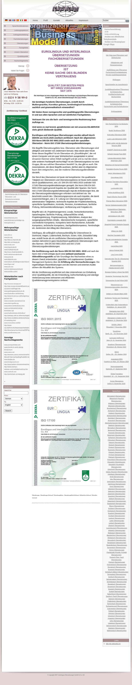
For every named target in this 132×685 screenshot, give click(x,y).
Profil (45, 20)
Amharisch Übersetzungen (117, 411)
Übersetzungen (23, 43)
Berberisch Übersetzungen (117, 430)
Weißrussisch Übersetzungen (116, 630)
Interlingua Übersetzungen (116, 484)
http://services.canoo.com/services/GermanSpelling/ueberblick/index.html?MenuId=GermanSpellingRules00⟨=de (29, 356)
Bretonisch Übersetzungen (116, 435)
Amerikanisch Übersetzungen (117, 408)
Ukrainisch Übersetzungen (116, 616)
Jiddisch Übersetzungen (117, 499)
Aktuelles (69, 20)
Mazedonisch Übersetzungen (116, 535)
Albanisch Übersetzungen (116, 406)
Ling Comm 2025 (116, 254)
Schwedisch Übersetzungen (116, 574)
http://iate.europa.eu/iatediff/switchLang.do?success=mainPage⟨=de (18, 287)
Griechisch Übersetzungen (116, 469)
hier (79, 97)
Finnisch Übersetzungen (117, 455)
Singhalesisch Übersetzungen (117, 582)
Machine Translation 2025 (116, 235)
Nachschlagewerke (21, 61)
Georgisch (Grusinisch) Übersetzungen (116, 466)
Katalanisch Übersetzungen (116, 503)
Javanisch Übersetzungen (116, 496)
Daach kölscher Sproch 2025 (116, 197)
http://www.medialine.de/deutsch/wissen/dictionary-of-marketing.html (21, 319)
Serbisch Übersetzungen (116, 577)
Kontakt (56, 20)
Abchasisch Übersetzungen (116, 396)
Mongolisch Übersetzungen (117, 540)
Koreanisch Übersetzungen (117, 511)
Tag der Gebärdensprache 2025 (116, 205)
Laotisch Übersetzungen (117, 518)
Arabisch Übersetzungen (117, 413)
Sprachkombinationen (20, 26)
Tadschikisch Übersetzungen (116, 594)
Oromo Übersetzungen (116, 550)
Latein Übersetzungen (116, 520)
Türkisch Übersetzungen (116, 611)
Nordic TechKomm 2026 (117, 130)
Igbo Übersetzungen (116, 479)
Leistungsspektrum (21, 30)
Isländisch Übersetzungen (116, 489)
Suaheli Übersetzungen (116, 591)
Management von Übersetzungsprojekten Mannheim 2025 (116, 287)
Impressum (83, 20)
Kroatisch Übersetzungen (116, 513)
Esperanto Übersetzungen (116, 450)
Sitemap (21, 66)
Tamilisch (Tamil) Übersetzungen (117, 596)
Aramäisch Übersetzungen (117, 418)
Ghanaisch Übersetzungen (116, 462)
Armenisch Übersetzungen (117, 420)
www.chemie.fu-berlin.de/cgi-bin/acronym (13, 348)
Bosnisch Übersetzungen (116, 433)
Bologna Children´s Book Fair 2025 (116, 272)
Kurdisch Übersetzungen (117, 516)
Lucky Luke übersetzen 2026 (116, 139)
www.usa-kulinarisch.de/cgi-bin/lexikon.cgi (13, 309)
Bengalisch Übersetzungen (117, 428)
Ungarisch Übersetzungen (116, 618)
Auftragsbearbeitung (21, 35)
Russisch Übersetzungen (116, 569)
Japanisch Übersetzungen (116, 494)
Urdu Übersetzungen (117, 621)
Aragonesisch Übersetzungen (117, 415)
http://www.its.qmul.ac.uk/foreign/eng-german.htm (16, 297)
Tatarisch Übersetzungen (116, 599)
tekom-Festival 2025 (116, 250)
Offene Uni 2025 (116, 231)
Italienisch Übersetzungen (116, 491)
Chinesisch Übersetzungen (117, 440)
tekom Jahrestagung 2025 (116, 173)
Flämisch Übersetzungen (116, 457)
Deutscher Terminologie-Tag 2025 (117, 276)
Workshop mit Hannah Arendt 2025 (116, 165)
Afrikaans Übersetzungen (116, 403)
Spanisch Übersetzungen (116, 589)
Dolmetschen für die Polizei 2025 (117, 280)
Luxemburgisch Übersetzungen (116, 528)
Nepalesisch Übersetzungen (116, 542)
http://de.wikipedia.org (113, 644)
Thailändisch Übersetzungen (116, 601)
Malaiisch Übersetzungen (116, 530)
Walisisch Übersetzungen (116, 628)
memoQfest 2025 (116, 246)
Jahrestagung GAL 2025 (116, 216)
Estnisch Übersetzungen (117, 452)
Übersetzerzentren (11, 201)
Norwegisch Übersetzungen (116, 547)
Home (35, 20)
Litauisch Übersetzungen (116, 525)
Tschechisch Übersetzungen (116, 604)
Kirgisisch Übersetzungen (116, 508)
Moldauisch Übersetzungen (117, 538)
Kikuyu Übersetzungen (116, 506)
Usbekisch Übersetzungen (116, 623)
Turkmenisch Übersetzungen (116, 608)
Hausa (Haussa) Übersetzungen (116, 472)
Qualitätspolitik (23, 56)
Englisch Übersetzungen (117, 447)
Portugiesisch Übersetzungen (117, 564)
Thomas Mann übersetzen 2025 (116, 201)
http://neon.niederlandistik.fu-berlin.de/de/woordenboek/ (13, 253)
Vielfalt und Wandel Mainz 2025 (116, 294)
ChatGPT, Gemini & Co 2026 (116, 150)
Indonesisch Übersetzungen (116, 481)
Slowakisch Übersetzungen (117, 584)
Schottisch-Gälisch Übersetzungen (116, 572)
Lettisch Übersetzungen (117, 523)
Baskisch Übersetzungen (116, 425)
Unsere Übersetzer (21, 52)
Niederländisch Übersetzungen (116, 545)
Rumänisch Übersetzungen (117, 567)
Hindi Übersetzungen (117, 477)
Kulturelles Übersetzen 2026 (116, 135)
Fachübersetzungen (21, 39)
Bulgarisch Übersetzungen (117, 437)
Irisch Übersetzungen (117, 486)
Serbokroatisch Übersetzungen (116, 579)
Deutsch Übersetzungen (117, 445)
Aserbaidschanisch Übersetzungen (116, 423)
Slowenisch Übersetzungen (117, 586)
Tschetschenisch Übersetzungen (116, 606)
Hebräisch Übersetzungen (116, 474)
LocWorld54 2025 (117, 188)
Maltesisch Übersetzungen (117, 533)
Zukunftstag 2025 (116, 177)
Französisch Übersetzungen (116, 459)
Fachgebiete (24, 48)
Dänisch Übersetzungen (117, 442)
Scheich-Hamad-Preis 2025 (117, 154)
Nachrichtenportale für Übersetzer (16, 194)
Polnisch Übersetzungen (117, 562)
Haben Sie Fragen (17, 71)
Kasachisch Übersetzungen (117, 501)
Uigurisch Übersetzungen (116, 613)
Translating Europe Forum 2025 (116, 169)
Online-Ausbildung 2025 (116, 192)
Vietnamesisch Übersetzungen (116, 626)
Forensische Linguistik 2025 (116, 220)
